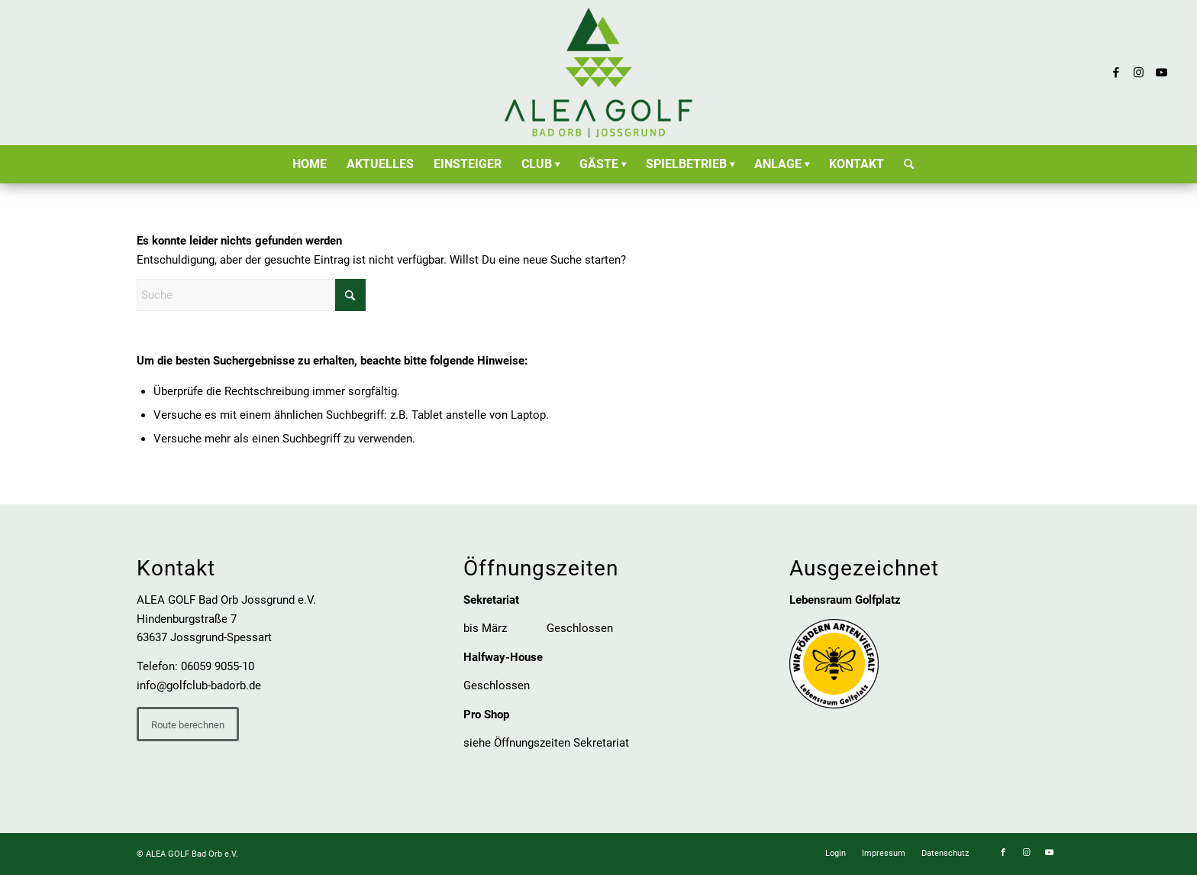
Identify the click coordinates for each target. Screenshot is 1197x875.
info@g (155, 685)
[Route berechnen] (188, 724)
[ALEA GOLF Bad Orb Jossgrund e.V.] (598, 72)
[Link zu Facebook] (1116, 72)
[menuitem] (309, 164)
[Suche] (904, 164)
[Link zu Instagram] (1139, 72)
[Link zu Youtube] (1161, 72)
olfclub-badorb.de (217, 685)
